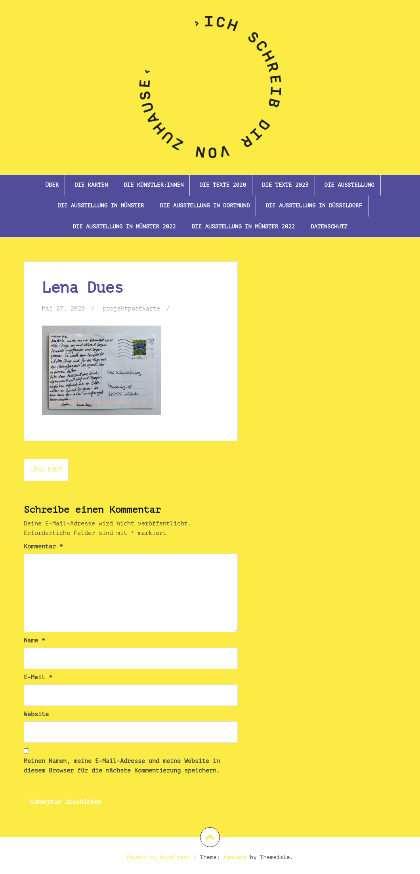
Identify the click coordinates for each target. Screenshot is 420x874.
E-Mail (38, 677)
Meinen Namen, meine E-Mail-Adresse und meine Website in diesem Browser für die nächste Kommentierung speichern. (122, 766)
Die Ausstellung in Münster (100, 206)
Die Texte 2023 (285, 185)
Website (36, 714)
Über (52, 185)
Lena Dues (46, 469)
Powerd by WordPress (158, 857)
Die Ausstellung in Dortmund (205, 206)
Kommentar (43, 546)
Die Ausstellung (349, 185)
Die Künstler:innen (153, 185)
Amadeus (235, 857)
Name (34, 640)
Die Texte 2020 (222, 185)
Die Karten (91, 185)
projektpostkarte (131, 308)
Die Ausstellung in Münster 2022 (243, 227)
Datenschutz (329, 227)
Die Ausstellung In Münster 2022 (124, 227)
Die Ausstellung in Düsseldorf (313, 206)
